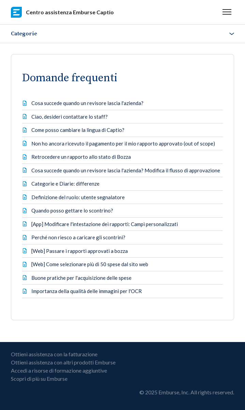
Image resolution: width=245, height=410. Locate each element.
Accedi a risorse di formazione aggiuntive (59, 370)
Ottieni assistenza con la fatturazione (54, 354)
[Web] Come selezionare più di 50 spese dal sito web (89, 264)
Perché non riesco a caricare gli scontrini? (78, 237)
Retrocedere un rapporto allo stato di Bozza (81, 157)
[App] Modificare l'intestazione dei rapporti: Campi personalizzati (104, 224)
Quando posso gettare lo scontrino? (72, 210)
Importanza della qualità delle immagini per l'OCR (86, 291)
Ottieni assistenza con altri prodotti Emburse (63, 362)
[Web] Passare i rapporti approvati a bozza (79, 251)
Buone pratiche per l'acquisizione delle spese (81, 278)
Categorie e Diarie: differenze (65, 184)
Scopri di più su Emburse (39, 378)
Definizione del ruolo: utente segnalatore (78, 197)
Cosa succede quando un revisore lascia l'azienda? (87, 103)
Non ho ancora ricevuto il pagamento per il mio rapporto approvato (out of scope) (123, 143)
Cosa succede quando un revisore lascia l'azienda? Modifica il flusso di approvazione (125, 170)
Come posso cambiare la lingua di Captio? (77, 130)
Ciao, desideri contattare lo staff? (69, 117)
